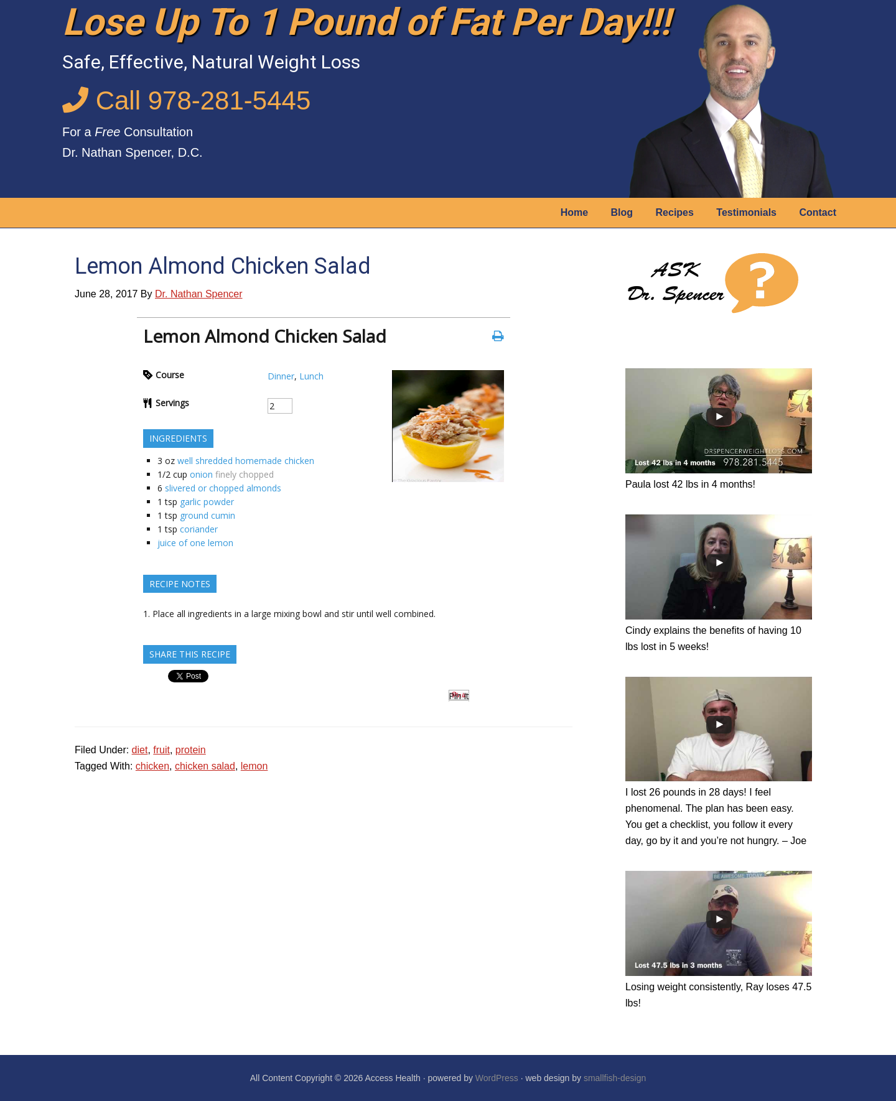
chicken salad (205, 766)
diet (140, 750)
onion (201, 474)
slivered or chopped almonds (223, 488)
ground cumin (207, 515)
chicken (152, 766)
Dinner (281, 376)
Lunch (311, 376)
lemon (254, 766)
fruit (161, 750)
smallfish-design (615, 1078)
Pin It (459, 696)
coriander (199, 529)
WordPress (496, 1078)
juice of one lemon (195, 543)
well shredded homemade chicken (245, 461)
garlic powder (207, 502)
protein (190, 750)
